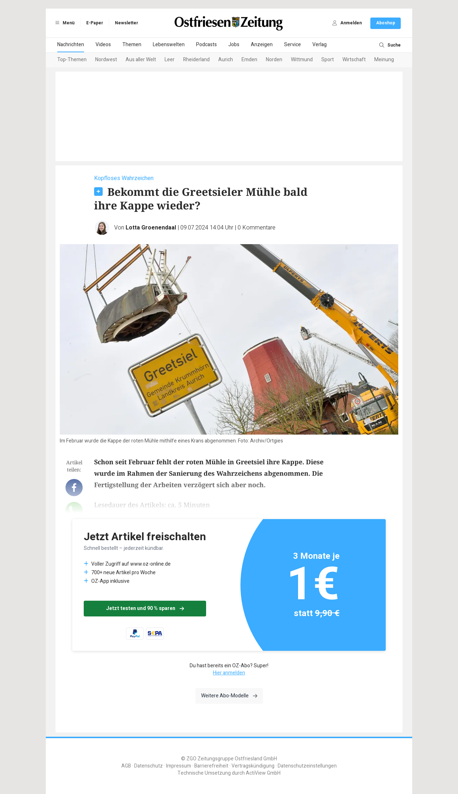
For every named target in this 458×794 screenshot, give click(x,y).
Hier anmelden (229, 673)
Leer (170, 59)
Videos (103, 44)
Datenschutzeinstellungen (307, 766)
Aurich (225, 59)
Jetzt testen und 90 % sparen (145, 608)
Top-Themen (72, 59)
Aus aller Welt (141, 59)
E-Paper (94, 23)
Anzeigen (262, 44)
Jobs (233, 44)
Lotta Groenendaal (151, 227)
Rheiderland (196, 59)
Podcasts (206, 44)
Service (292, 44)
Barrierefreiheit (211, 766)
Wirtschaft (354, 59)
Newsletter (126, 23)
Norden (274, 59)
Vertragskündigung (253, 766)
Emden (249, 59)
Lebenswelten (169, 44)
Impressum (178, 766)
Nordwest (106, 59)
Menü (63, 23)
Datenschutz (148, 766)
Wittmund (302, 59)
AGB (126, 766)
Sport (327, 59)
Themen (131, 44)
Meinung (384, 59)
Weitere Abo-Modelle (229, 695)
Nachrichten (70, 44)
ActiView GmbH (263, 773)
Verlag (319, 44)
